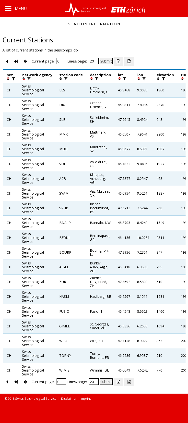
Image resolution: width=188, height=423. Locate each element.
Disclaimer (69, 398)
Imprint (86, 398)
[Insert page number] (61, 61)
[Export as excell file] (118, 61)
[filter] (13, 78)
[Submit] (106, 61)
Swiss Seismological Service (36, 398)
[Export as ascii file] (129, 61)
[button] (16, 8)
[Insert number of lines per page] (94, 61)
